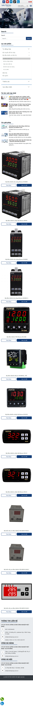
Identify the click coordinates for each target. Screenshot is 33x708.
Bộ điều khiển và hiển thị (10, 55)
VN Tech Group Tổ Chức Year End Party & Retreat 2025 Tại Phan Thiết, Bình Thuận (20, 105)
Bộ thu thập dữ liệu (8, 61)
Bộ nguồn (5, 75)
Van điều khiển (7, 87)
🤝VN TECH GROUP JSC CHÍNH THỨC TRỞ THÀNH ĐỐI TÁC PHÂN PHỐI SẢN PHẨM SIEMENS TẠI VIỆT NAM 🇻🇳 (20, 98)
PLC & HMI (6, 69)
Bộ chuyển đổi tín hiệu (9, 52)
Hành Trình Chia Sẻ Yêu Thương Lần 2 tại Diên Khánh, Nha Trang (20, 112)
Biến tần (5, 73)
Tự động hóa (7, 49)
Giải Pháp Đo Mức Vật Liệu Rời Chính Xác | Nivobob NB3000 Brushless (20, 140)
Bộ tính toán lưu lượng (8, 67)
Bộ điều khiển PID (7, 58)
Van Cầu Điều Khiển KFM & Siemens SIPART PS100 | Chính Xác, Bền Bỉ (19, 134)
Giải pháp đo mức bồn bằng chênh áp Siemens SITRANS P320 (19, 126)
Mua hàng (8, 185)
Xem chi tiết (24, 185)
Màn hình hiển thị (7, 64)
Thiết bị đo (6, 81)
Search (3, 35)
